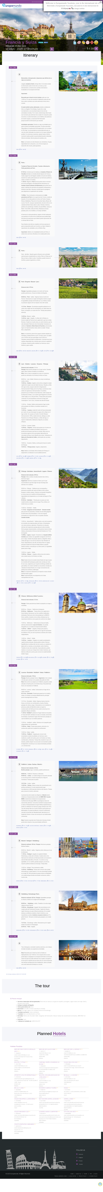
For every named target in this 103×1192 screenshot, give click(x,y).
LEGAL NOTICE (71, 1189)
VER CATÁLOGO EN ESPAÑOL (33, 1)
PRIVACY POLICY (82, 1189)
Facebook (79, 1167)
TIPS (91, 1187)
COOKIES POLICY (92, 1189)
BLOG (95, 1187)
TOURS (86, 1187)
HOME (72, 1187)
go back (41, 42)
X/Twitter (79, 1174)
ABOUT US (79, 1187)
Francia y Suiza (22, 42)
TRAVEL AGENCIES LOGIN (59, 1189)
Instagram (79, 1170)
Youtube (79, 1177)
